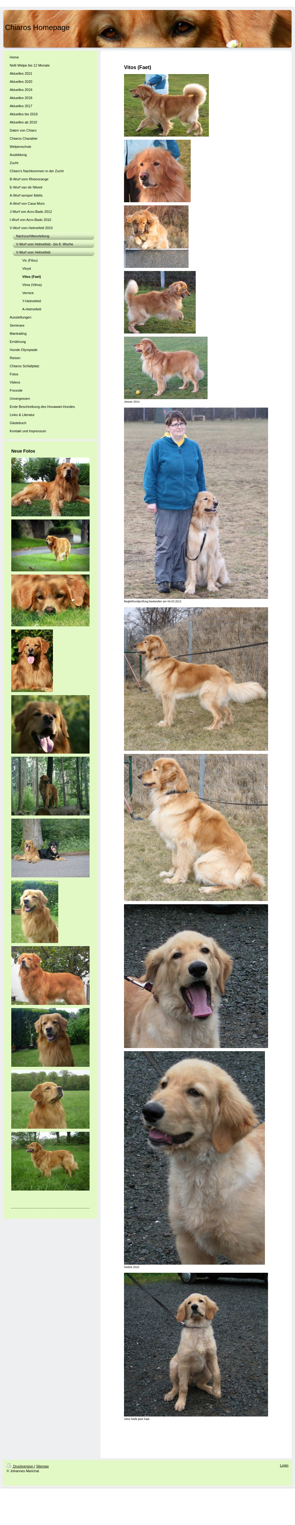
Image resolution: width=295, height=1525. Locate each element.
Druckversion (20, 1466)
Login (284, 1465)
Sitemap (42, 1466)
